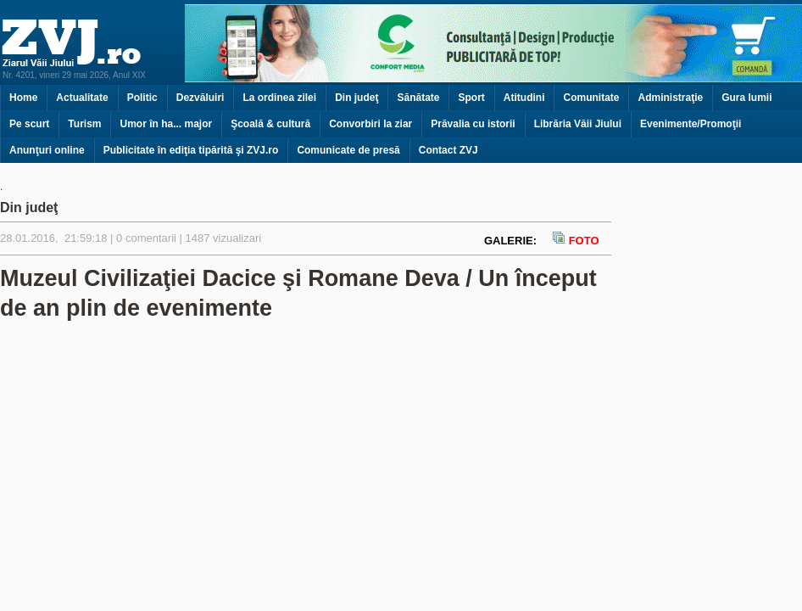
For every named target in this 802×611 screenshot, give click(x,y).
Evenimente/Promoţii (690, 124)
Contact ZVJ (448, 150)
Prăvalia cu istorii (473, 124)
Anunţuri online (47, 150)
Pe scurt (29, 124)
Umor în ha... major (166, 124)
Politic (142, 98)
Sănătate (418, 98)
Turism (84, 124)
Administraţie (670, 98)
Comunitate (591, 98)
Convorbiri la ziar (370, 124)
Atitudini (524, 98)
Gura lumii (746, 98)
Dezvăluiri (200, 98)
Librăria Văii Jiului (577, 124)
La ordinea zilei (279, 98)
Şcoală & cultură (270, 124)
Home (23, 98)
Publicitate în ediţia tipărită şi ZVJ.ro (191, 150)
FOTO (575, 240)
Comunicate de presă (348, 150)
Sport (471, 98)
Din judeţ (356, 98)
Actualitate (82, 98)
